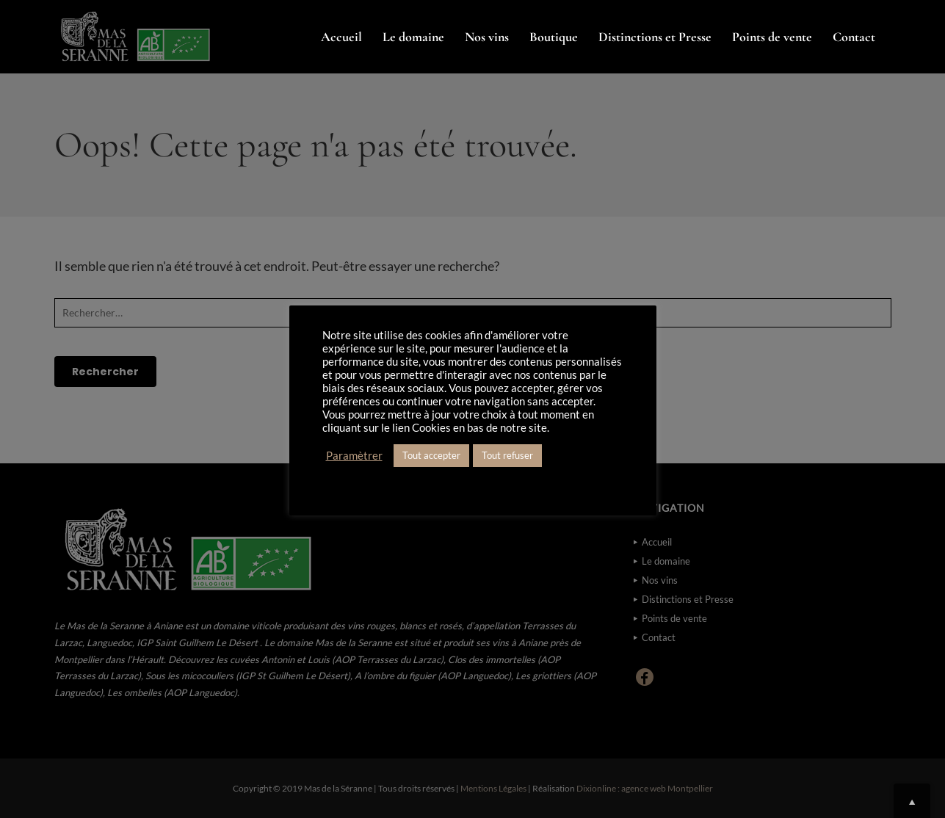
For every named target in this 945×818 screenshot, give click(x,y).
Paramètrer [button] (354, 455)
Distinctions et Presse (655, 37)
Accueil (341, 37)
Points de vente (772, 37)
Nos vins (487, 37)
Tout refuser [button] (507, 455)
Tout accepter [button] (431, 455)
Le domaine (413, 37)
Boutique (553, 37)
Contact (854, 37)
